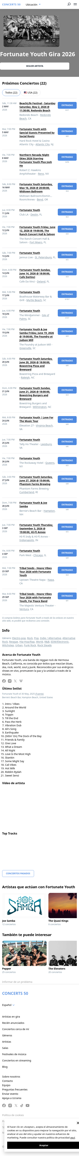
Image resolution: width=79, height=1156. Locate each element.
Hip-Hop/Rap (27, 641)
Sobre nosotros (11, 1076)
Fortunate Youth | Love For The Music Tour (36, 419)
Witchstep (8, 645)
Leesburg (46, 444)
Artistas (6, 1041)
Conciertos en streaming (16, 1060)
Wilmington (39, 407)
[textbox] (9, 1005)
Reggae (13, 641)
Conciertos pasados (18, 873)
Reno (41, 173)
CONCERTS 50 (11, 4)
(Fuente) (39, 693)
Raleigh (25, 377)
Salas (5, 1048)
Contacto (7, 1081)
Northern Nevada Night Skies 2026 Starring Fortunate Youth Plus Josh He (35, 160)
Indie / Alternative (50, 638)
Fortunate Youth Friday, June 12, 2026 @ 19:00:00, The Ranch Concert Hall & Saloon (37, 230)
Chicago (38, 555)
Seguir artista (34, 66)
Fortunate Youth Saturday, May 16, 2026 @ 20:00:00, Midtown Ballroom (36, 188)
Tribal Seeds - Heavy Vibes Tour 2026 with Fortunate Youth (35, 571)
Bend (40, 199)
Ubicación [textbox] (31, 4)
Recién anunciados (13, 1023)
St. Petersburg (43, 257)
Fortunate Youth (29, 210)
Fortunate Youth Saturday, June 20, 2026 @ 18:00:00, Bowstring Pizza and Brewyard (36, 364)
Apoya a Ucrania (11, 1098)
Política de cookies (13, 1115)
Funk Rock (30, 645)
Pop (36, 638)
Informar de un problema (17, 982)
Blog (5, 1066)
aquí (72, 1137)
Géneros (7, 1035)
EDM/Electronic (60, 641)
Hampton (49, 510)
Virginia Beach (44, 425)
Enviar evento (10, 1093)
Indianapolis (26, 540)
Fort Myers (36, 242)
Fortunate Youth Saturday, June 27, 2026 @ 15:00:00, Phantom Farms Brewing (36, 480)
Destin (34, 214)
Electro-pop (19, 638)
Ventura (24, 609)
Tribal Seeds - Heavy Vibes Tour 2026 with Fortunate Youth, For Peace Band (35, 597)
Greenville (25, 348)
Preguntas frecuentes (15, 1089)
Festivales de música (14, 1054)
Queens (50, 462)
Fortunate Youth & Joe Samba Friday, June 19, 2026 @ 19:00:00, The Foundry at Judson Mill (36, 335)
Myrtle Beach (34, 300)
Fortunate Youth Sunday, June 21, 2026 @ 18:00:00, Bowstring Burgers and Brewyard (35, 393)
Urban (19, 645)
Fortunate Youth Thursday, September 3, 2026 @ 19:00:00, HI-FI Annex (36, 528)
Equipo (6, 1085)
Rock (30, 638)
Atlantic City (42, 144)
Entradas (67, 105)
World (39, 641)
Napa (51, 579)
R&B (46, 641)
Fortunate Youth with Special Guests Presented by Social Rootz (37, 132)
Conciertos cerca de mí (15, 1029)
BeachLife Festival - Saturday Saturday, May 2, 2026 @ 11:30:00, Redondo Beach (37, 107)
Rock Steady (44, 645)
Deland (41, 281)
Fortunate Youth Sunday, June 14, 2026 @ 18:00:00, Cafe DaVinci (35, 273)
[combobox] (33, 4)
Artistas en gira (11, 1016)
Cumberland (26, 492)
